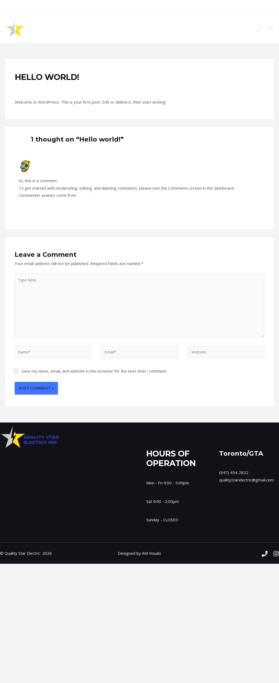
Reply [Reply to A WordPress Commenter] (255, 209)
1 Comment (25, 87)
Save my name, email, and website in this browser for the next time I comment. (94, 372)
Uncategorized (53, 87)
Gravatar (85, 195)
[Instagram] (270, 28)
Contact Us (161, 28)
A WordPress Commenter (58, 162)
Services (135, 28)
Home (113, 28)
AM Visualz (151, 554)
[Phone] (258, 28)
